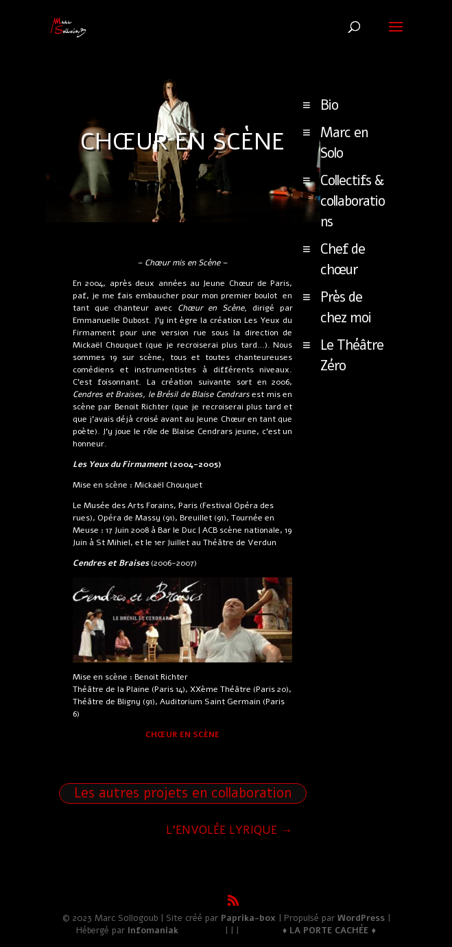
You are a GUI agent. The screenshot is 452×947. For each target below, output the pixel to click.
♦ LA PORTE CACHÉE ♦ (329, 930)
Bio (329, 105)
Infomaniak (153, 930)
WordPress (361, 918)
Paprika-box (248, 918)
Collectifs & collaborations (352, 201)
